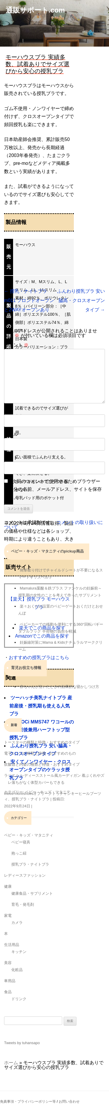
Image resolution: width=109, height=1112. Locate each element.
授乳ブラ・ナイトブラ (30, 799)
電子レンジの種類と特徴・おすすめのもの (40, 753)
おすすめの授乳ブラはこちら (39, 657)
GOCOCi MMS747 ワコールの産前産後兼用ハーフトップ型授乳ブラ (41, 729)
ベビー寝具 (20, 842)
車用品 (9, 981)
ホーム (11, 1062)
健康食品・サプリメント (32, 893)
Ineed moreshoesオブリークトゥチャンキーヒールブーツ (52, 793)
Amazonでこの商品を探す (42, 635)
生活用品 (11, 944)
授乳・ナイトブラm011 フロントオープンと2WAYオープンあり (29, 300)
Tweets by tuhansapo (22, 1043)
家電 (8, 915)
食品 (8, 992)
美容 (8, 963)
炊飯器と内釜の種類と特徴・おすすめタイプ (42, 764)
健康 (8, 886)
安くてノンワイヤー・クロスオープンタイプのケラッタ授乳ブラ (40, 769)
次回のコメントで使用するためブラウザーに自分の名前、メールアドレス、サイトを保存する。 (53, 489)
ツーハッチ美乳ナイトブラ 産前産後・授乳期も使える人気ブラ (40, 705)
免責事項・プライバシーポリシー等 (28, 1101)
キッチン (18, 951)
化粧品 (17, 970)
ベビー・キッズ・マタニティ (28, 835)
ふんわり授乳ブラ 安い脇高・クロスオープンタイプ (81, 300)
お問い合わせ (69, 1101)
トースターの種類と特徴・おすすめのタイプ (42, 742)
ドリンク (18, 999)
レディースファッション (25, 875)
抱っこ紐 (18, 853)
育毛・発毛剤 (22, 904)
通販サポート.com (35, 10)
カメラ (17, 922)
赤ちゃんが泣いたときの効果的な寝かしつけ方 (59, 686)
